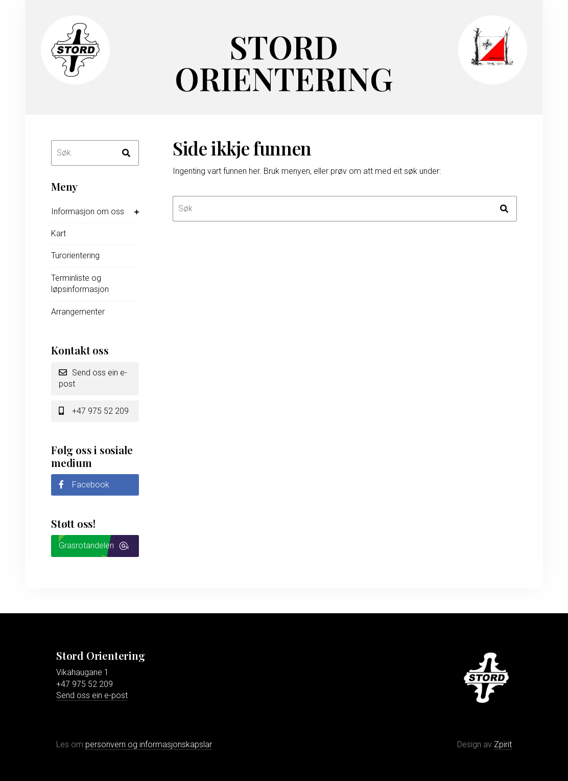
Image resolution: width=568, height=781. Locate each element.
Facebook (84, 484)
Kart (58, 233)
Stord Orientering (284, 62)
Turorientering (75, 255)
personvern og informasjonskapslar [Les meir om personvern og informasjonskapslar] (148, 744)
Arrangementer (78, 312)
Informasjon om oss (87, 211)
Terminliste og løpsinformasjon (80, 283)
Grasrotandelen (86, 545)
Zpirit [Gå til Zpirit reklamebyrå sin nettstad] (503, 744)
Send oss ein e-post (93, 378)
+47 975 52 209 (94, 411)
